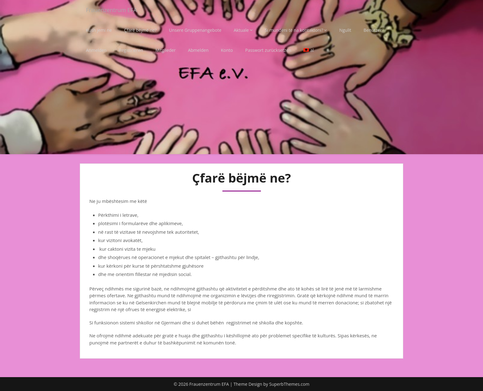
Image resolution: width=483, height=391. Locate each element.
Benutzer (372, 30)
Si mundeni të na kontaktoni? (294, 30)
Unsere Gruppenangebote (195, 30)
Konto (227, 50)
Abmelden (198, 50)
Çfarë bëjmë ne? (140, 30)
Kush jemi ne (99, 30)
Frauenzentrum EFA (114, 10)
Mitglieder (165, 50)
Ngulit (345, 30)
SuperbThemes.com (289, 384)
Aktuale (241, 30)
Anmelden (96, 50)
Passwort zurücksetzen (268, 50)
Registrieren (131, 50)
